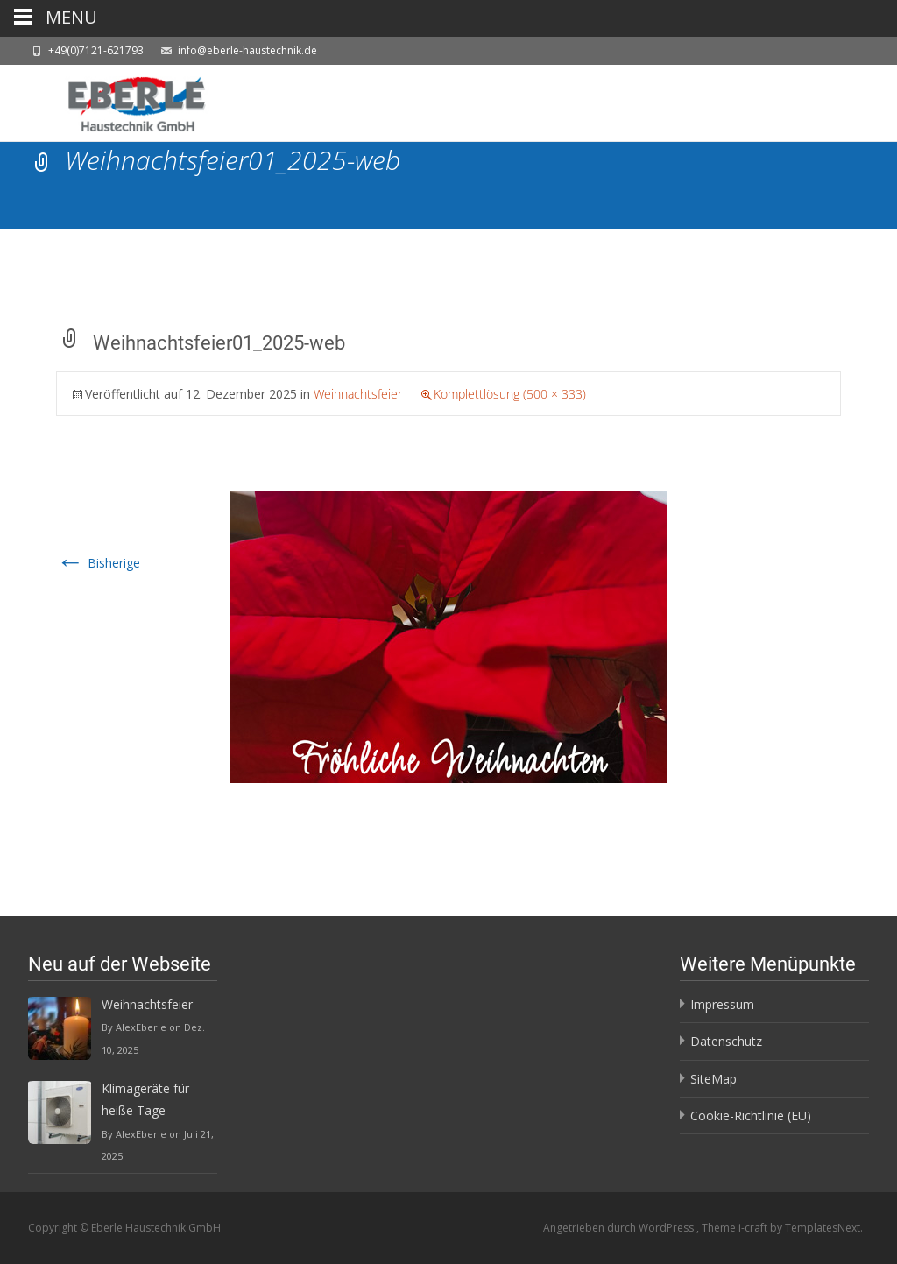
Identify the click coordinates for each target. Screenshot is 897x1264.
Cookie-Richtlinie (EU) (750, 1115)
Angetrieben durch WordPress (619, 1227)
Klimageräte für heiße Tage (145, 1099)
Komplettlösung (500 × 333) (510, 393)
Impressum (722, 1004)
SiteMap (713, 1078)
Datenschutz (726, 1041)
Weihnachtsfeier (358, 393)
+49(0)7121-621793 (96, 50)
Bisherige (98, 562)
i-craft (754, 1227)
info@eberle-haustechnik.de (247, 50)
